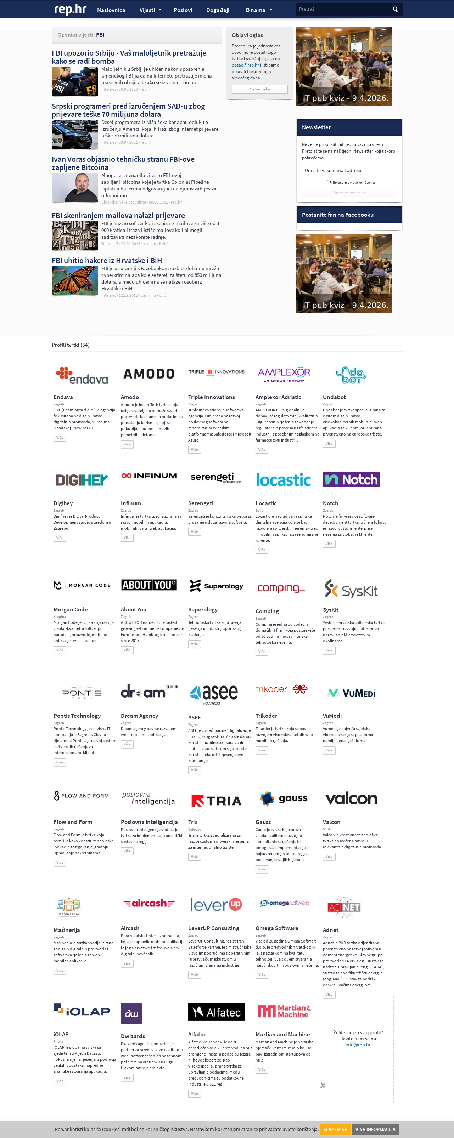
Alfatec (197, 1034)
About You (133, 609)
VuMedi (332, 716)
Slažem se (335, 1129)
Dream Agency (139, 716)
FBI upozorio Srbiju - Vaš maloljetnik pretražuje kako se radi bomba (129, 56)
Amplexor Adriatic (278, 397)
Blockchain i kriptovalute (123, 202)
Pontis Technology (77, 716)
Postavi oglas (259, 89)
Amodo (130, 397)
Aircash (130, 928)
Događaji (217, 10)
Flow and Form (73, 822)
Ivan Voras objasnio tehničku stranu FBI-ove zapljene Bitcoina (123, 163)
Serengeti (200, 503)
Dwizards (133, 1036)
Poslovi (183, 10)
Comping (267, 611)
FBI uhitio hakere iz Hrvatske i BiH (107, 260)
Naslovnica (111, 10)
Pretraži (307, 9)
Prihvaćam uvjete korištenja (352, 182)
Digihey (63, 503)
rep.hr (71, 10)
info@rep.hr (358, 1044)
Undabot (334, 397)
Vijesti (147, 11)
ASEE (194, 717)
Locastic (266, 503)
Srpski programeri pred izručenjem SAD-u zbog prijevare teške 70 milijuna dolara (128, 110)
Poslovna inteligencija (149, 822)
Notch (330, 503)
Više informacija (375, 1129)
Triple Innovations (211, 397)
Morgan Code (71, 609)
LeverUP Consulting (213, 928)
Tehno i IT (109, 243)
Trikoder (266, 716)
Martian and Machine (283, 1034)
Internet (108, 89)
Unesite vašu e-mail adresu (333, 170)
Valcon (332, 822)
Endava (63, 397)
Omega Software (277, 928)
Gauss (263, 822)
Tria (193, 822)
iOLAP (61, 1034)
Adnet (330, 930)
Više (59, 437)
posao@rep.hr (245, 65)
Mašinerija (67, 930)
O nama (256, 11)
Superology (203, 609)
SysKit (330, 610)
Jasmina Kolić (155, 243)
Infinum (131, 503)
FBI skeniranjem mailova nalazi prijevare (118, 215)
